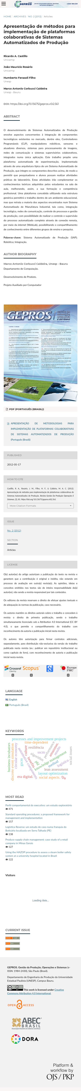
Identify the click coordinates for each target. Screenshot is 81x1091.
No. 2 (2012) (34, 16)
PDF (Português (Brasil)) (26, 409)
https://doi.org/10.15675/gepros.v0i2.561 (34, 104)
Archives (20, 16)
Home (7, 16)
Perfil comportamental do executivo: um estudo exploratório (38, 805)
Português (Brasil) (19, 704)
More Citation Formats (23, 505)
